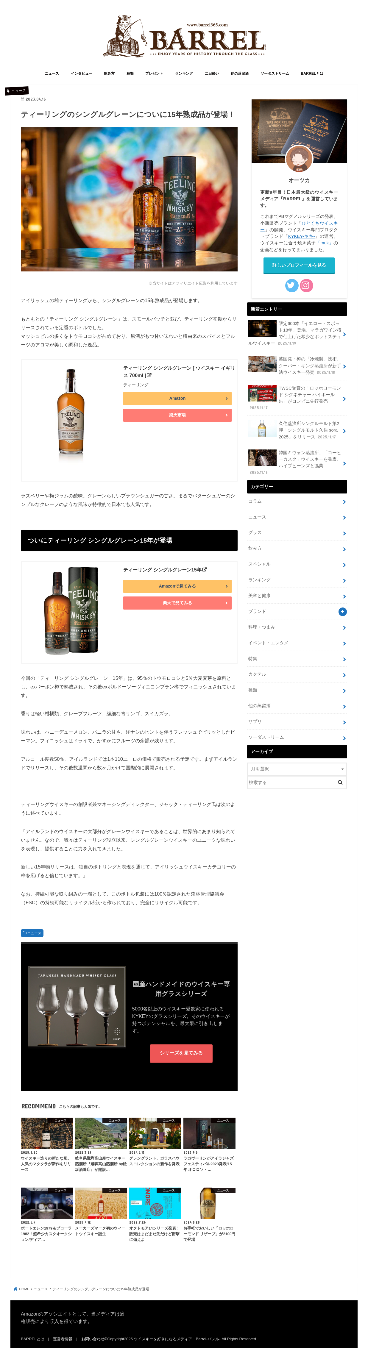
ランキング (184, 73)
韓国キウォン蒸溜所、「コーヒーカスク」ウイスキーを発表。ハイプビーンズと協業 (294, 462)
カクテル (257, 674)
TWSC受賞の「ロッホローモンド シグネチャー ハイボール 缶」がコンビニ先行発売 (294, 398)
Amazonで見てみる (177, 586)
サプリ (255, 721)
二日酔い (212, 73)
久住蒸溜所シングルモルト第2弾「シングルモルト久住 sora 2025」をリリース (293, 430)
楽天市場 (177, 415)
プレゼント (154, 73)
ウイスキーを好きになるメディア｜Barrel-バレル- (177, 1339)
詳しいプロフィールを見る (299, 265)
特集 (252, 658)
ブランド (257, 611)
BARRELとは (312, 73)
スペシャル (259, 564)
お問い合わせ (93, 1339)
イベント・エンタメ (268, 643)
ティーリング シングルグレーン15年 (162, 569)
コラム (255, 501)
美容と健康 (259, 595)
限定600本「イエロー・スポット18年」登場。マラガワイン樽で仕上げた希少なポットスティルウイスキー (295, 333)
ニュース (52, 73)
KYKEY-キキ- (301, 236)
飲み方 (109, 73)
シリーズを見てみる (181, 1052)
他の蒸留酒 (240, 73)
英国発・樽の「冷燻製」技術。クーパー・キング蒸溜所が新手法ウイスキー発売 (294, 365)
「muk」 (325, 242)
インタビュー (81, 73)
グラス (255, 532)
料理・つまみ (261, 627)
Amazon (177, 398)
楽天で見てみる (177, 602)
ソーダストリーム (275, 73)
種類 (130, 73)
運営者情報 (62, 1339)
